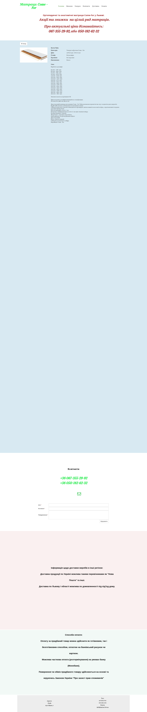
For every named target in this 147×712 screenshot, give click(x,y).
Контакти (86, 6)
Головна (61, 6)
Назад (23, 43)
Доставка (95, 6)
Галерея (78, 6)
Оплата (104, 6)
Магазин (69, 6)
